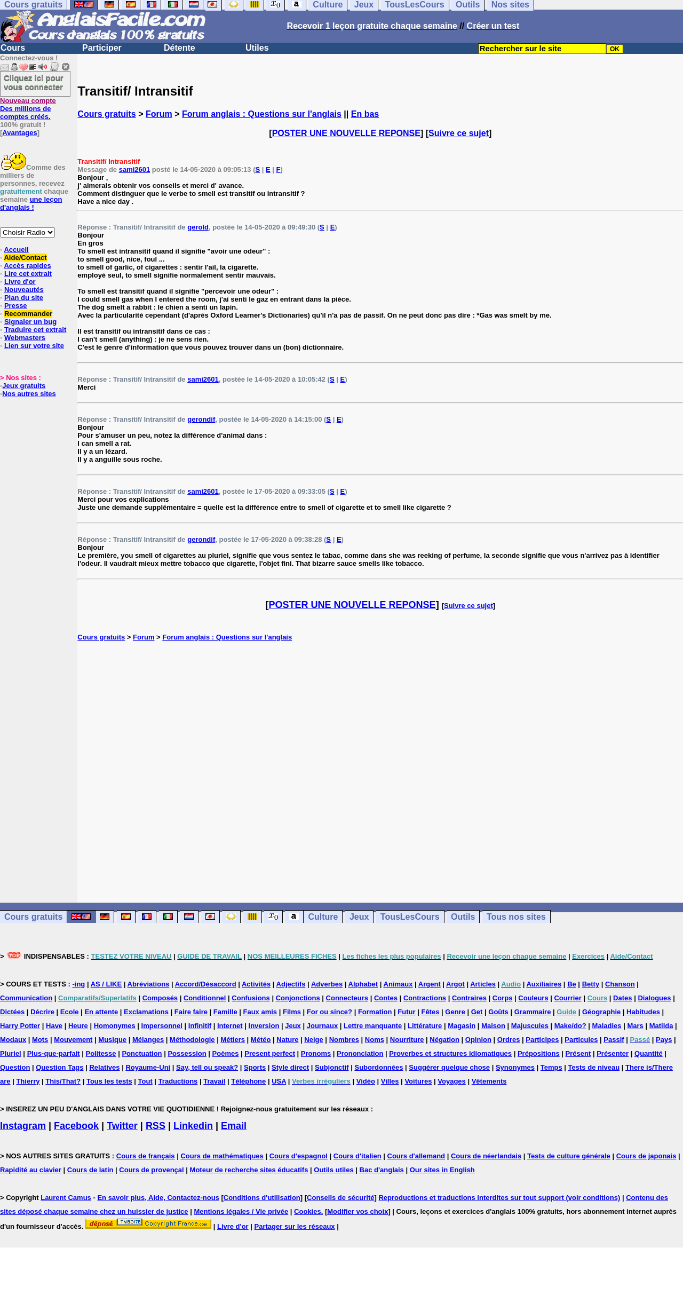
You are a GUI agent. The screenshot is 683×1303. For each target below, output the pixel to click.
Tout (145, 1081)
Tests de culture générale (568, 1156)
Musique (112, 1040)
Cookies (307, 1211)
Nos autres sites (28, 394)
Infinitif (199, 1026)
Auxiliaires (543, 984)
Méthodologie (192, 1040)
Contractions (424, 998)
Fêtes (430, 1012)
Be (571, 984)
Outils (463, 916)
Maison (493, 1026)
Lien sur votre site (34, 346)
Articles (483, 984)
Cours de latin (90, 1170)
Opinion (478, 1040)
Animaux (398, 984)
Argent (429, 984)
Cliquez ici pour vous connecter (33, 82)
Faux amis (260, 1012)
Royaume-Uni (147, 1067)
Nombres (344, 1040)
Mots (40, 1040)
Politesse (100, 1053)
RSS (155, 1125)
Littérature (425, 1026)
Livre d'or (20, 282)
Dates (622, 998)
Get (477, 1012)
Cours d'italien (357, 1156)
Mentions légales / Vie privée (241, 1211)
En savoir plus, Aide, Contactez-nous (158, 1198)
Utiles (257, 47)
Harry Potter (20, 1026)
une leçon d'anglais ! (31, 203)
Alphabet (363, 984)
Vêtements (489, 1081)
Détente (179, 47)
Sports (255, 1067)
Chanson (620, 984)
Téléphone (248, 1081)
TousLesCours (410, 916)
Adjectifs (291, 984)
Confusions (251, 998)
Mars (635, 1026)
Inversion (264, 1026)
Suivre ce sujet (458, 133)
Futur (406, 1012)
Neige (313, 1040)
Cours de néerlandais (486, 1156)
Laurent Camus (66, 1198)
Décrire (42, 1012)
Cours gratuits (106, 114)
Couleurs (533, 998)
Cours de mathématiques (221, 1156)
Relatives (104, 1067)
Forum (159, 114)
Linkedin (193, 1125)
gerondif (201, 419)
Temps (551, 1067)
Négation (444, 1040)
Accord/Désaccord (205, 984)
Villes (390, 1081)
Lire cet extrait (28, 274)
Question (15, 1067)
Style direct (290, 1067)
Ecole (69, 1012)
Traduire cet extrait (35, 330)
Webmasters (24, 338)
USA (279, 1081)
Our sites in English (442, 1170)
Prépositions (539, 1053)
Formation (375, 1012)
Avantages (19, 133)
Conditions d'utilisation (262, 1198)
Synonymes (515, 1067)
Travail (214, 1081)
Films (292, 1012)
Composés (160, 998)
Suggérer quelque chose (449, 1067)
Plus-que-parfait (53, 1053)
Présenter (613, 1053)
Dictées (12, 1012)
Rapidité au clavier (30, 1170)
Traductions (178, 1081)
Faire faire (191, 1012)
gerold (198, 227)
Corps (503, 998)
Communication (26, 998)
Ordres (508, 1040)
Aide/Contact (25, 258)
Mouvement (73, 1040)
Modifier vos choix (357, 1211)
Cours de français (145, 1156)
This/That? (63, 1081)
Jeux (359, 916)
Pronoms (316, 1053)
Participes (542, 1040)
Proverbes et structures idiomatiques (450, 1053)
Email (234, 1125)
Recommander (28, 314)
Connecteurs (347, 998)
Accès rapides (27, 266)
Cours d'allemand (416, 1156)
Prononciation (360, 1053)
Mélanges (148, 1040)
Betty (591, 984)
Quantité (648, 1053)
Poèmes (225, 1053)
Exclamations (146, 1012)
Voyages (452, 1081)
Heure (78, 1026)
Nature (287, 1040)
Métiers (232, 1040)
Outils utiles (333, 1170)
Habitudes (643, 1012)
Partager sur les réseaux (295, 1226)
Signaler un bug (30, 322)
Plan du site (23, 298)
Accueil (16, 250)
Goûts (498, 1012)
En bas (365, 114)
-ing (78, 984)
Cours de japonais (646, 1156)
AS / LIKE (106, 984)
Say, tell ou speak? (207, 1067)
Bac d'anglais (382, 1170)
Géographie (601, 1012)
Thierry (27, 1081)
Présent (578, 1053)
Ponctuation (142, 1053)
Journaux (322, 1026)
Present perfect (269, 1053)
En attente (101, 1012)
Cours (13, 47)
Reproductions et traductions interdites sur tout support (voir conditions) (499, 1198)
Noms (374, 1040)
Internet (230, 1026)
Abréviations (149, 984)
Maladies (607, 1026)
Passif (613, 1040)
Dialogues (654, 998)
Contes (386, 998)
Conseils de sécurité (340, 1198)
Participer (102, 47)
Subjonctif (332, 1067)
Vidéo (365, 1081)
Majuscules (530, 1026)
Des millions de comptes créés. (28, 109)
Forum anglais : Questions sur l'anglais (262, 114)
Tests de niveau (594, 1067)
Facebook (76, 1125)
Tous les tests (109, 1081)
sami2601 (134, 169)
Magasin (461, 1026)
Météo (261, 1040)
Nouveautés (24, 290)
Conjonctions (298, 998)
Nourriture (407, 1040)
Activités (256, 984)
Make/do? (570, 1026)
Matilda (661, 1026)
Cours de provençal (151, 1170)
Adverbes (327, 984)
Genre (455, 1012)
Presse (15, 306)
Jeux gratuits (23, 386)
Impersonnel (161, 1026)
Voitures (418, 1081)
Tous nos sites (516, 916)
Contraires (469, 998)
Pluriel (10, 1053)
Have (54, 1026)
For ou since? (329, 1012)
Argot (455, 984)
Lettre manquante (373, 1026)
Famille (225, 1012)
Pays (664, 1040)
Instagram (23, 1125)
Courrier (567, 998)
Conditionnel (205, 998)
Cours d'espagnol (298, 1156)
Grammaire (532, 1012)
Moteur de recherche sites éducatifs (249, 1170)
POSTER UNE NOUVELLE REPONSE (346, 133)
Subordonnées (378, 1067)
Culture (323, 916)
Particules (581, 1040)
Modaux (13, 1040)
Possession (187, 1053)
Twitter (122, 1125)
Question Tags (59, 1067)
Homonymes (115, 1026)
